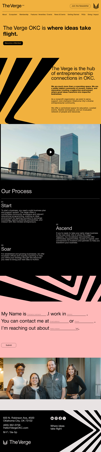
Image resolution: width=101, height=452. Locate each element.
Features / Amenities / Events (41, 14)
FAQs (83, 14)
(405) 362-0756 (11, 425)
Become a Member (13, 43)
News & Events (59, 14)
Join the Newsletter (80, 6)
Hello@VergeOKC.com (15, 428)
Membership (23, 14)
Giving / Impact (93, 14)
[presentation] (13, 336)
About (4, 14)
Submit (9, 345)
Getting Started (73, 14)
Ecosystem (13, 14)
